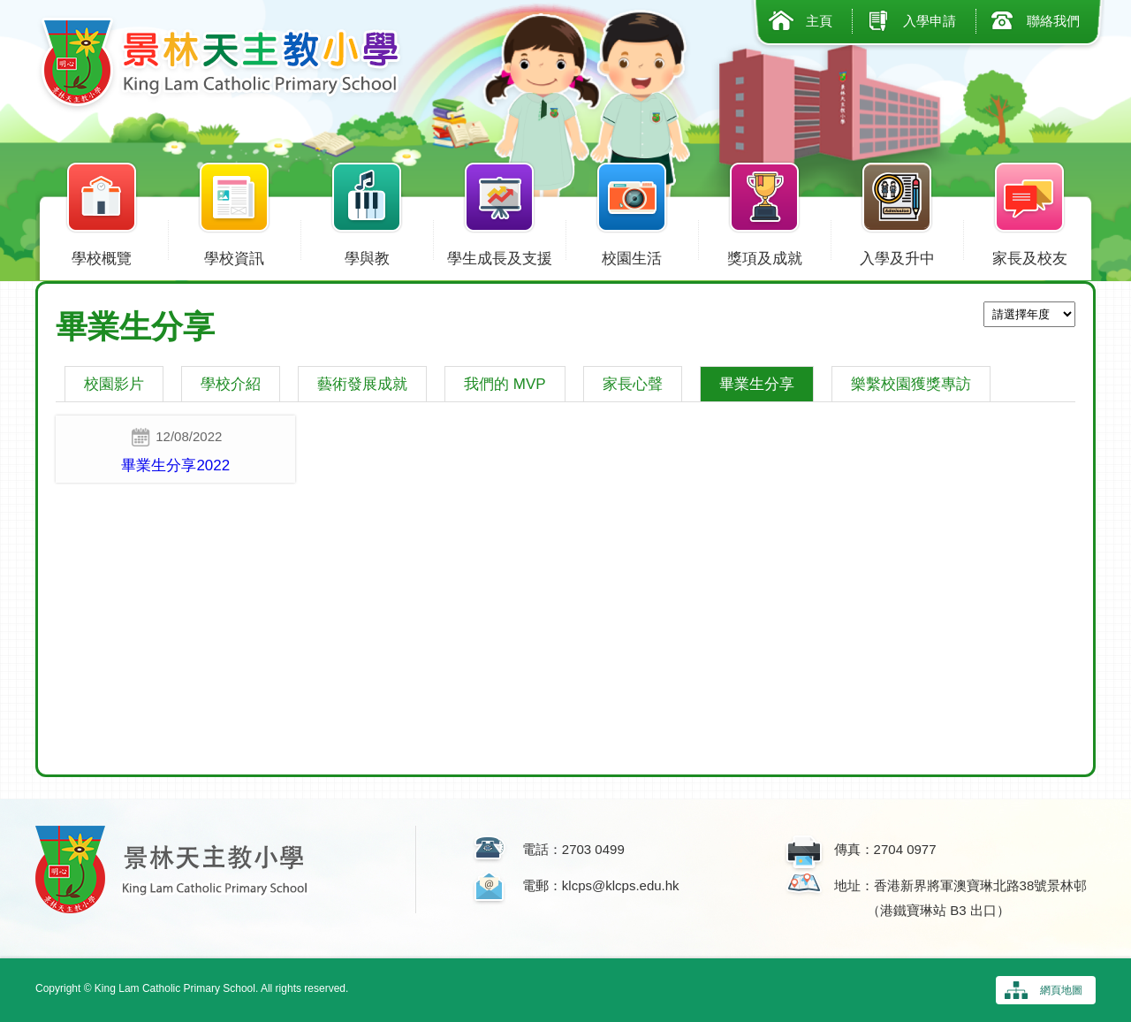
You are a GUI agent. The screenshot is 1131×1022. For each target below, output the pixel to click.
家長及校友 (1029, 254)
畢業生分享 (756, 384)
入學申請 (929, 20)
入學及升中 (897, 254)
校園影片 (114, 384)
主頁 (819, 20)
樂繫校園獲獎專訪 (911, 384)
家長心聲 (633, 384)
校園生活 (632, 254)
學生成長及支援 (499, 254)
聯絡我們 (1053, 20)
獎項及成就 (764, 254)
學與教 (366, 254)
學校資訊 (234, 254)
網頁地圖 (1061, 990)
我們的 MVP (505, 384)
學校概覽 (101, 254)
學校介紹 (231, 384)
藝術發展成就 (362, 384)
